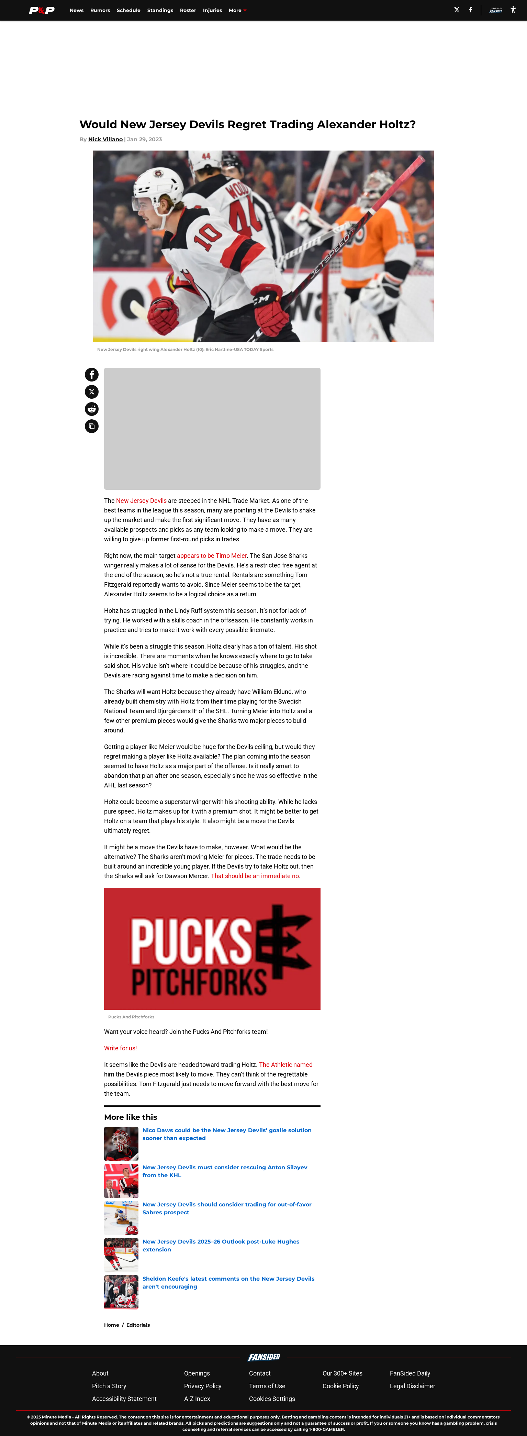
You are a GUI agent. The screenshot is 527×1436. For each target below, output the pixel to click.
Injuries (212, 10)
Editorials (138, 1325)
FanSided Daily (410, 1373)
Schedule (129, 10)
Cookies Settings (272, 1398)
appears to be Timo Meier (212, 555)
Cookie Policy (341, 1386)
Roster (188, 10)
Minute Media (56, 1417)
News (76, 10)
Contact (260, 1373)
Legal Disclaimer (412, 1386)
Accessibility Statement (124, 1398)
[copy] (92, 426)
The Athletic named (286, 1064)
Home (111, 1325)
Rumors (100, 10)
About (100, 1373)
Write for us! (120, 1048)
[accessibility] (513, 9)
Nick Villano (105, 139)
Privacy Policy (203, 1386)
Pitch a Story (109, 1386)
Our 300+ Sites (342, 1373)
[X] (457, 9)
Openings (197, 1373)
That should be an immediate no (255, 876)
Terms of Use (267, 1386)
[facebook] (470, 9)
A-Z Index (197, 1398)
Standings (160, 10)
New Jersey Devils (141, 500)
